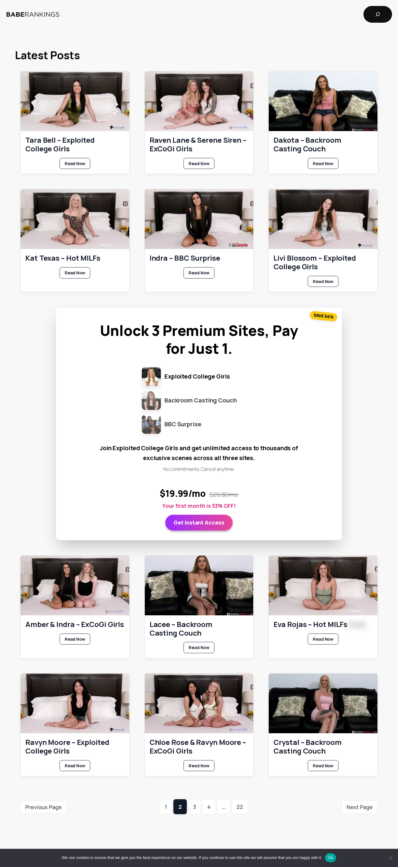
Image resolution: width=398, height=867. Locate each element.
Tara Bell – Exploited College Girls (60, 144)
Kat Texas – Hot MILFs (62, 258)
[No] (391, 858)
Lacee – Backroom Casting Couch (181, 628)
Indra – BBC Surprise (185, 258)
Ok (330, 857)
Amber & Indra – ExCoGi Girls (74, 624)
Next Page (359, 807)
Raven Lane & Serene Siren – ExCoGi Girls (198, 144)
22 (240, 806)
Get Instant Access (199, 522)
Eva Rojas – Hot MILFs (319, 624)
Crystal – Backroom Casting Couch (307, 746)
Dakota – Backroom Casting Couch (307, 144)
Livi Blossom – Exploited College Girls (314, 262)
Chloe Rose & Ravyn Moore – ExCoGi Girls (198, 746)
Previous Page (43, 807)
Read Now (77, 164)
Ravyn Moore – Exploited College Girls (67, 746)
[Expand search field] (377, 14)
